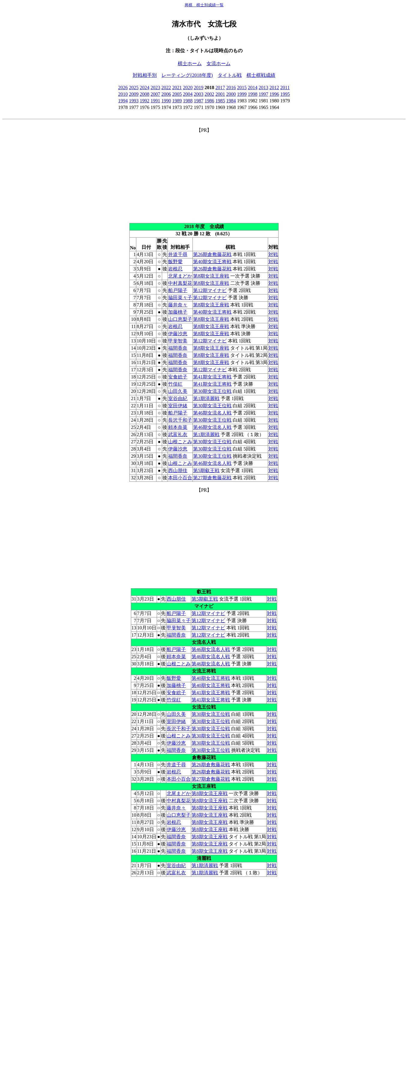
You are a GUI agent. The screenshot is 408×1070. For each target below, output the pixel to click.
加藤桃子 (177, 312)
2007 (155, 94)
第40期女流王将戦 (212, 261)
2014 (253, 87)
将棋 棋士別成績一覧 (204, 5)
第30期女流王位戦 (212, 391)
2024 (145, 87)
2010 (123, 94)
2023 (155, 87)
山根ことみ (180, 441)
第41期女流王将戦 (212, 376)
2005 (177, 94)
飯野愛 (175, 261)
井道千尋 (177, 254)
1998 (253, 94)
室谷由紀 (177, 398)
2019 (199, 87)
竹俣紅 (175, 384)
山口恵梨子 (180, 319)
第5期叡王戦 (206, 470)
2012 (274, 87)
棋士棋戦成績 (260, 75)
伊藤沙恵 (177, 333)
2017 (220, 87)
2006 (166, 94)
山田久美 (177, 391)
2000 (231, 94)
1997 (263, 94)
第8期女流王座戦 (211, 276)
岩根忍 (175, 268)
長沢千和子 (180, 420)
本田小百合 (180, 477)
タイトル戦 (230, 75)
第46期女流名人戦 (212, 412)
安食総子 (177, 376)
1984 (231, 100)
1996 (274, 94)
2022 (166, 87)
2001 (220, 94)
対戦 (273, 254)
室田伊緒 (177, 405)
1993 (134, 100)
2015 (242, 87)
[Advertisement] (204, 176)
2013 (263, 87)
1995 (285, 94)
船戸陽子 (177, 290)
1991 (155, 100)
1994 (123, 100)
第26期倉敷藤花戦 (212, 254)
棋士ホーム (190, 63)
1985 (220, 100)
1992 (145, 100)
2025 (134, 87)
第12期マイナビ (210, 290)
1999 (242, 94)
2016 (231, 87)
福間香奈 (177, 348)
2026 (123, 87)
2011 (285, 87)
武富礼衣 (177, 434)
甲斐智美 (177, 340)
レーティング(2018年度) (187, 75)
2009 (134, 94)
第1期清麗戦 (206, 398)
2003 (199, 94)
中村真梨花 (180, 283)
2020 (188, 87)
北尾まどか (180, 276)
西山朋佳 (177, 470)
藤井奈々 (177, 304)
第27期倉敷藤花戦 (212, 477)
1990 (166, 100)
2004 (188, 94)
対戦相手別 (145, 75)
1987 (199, 100)
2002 (209, 94)
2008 (145, 94)
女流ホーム (219, 63)
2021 (177, 87)
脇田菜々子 (180, 297)
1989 (177, 100)
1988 (188, 100)
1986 (209, 100)
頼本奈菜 (177, 427)
